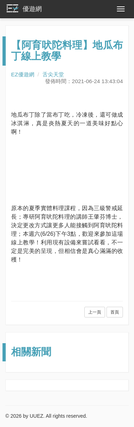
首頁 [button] (114, 312)
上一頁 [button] (94, 312)
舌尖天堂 (53, 74)
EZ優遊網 (22, 74)
